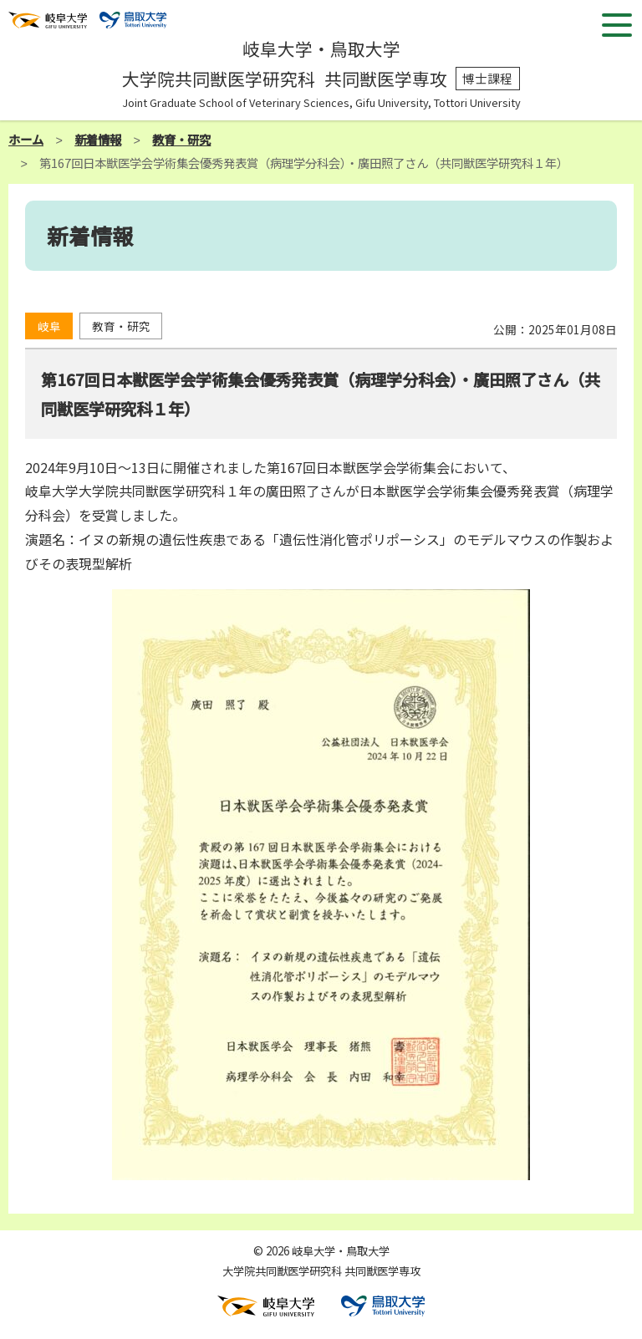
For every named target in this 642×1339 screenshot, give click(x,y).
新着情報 (97, 139)
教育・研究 (181, 139)
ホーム (25, 139)
